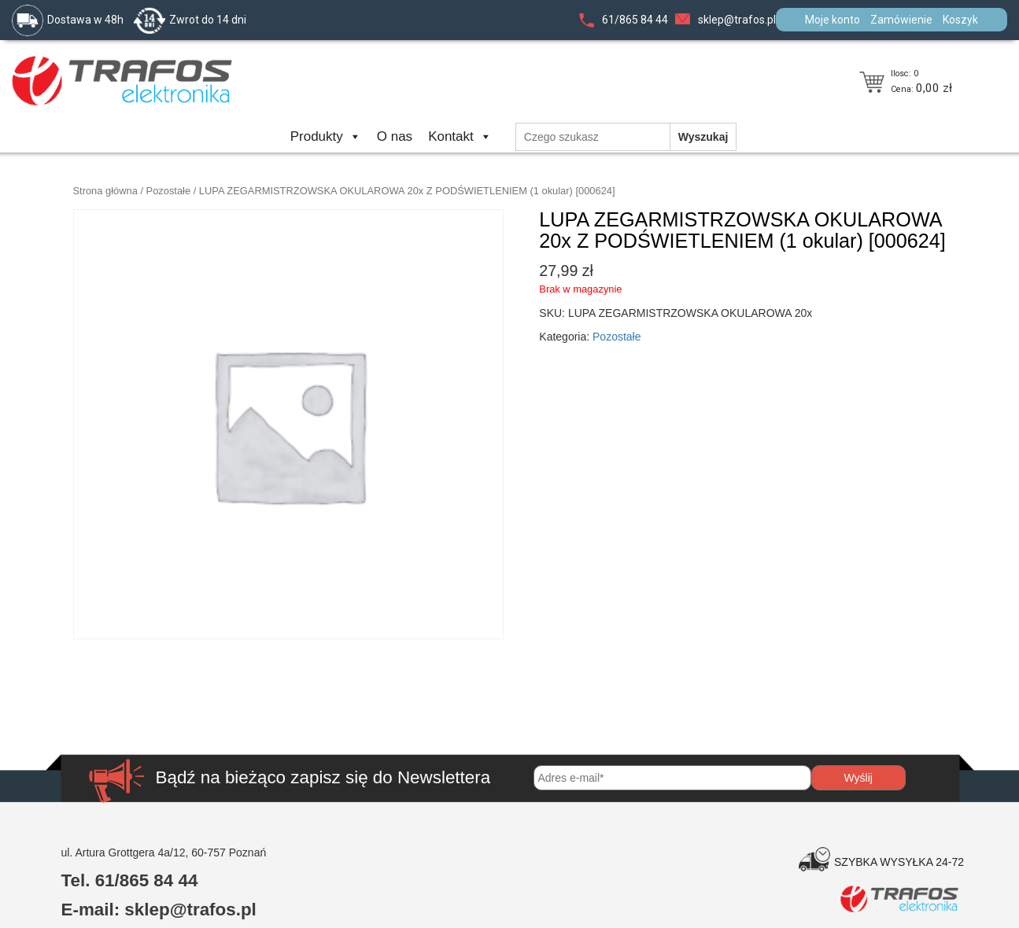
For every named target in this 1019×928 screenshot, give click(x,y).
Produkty (325, 136)
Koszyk (960, 19)
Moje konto (832, 19)
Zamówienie (901, 19)
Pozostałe (168, 191)
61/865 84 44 (635, 19)
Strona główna (105, 191)
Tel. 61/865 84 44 (129, 880)
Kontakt (460, 136)
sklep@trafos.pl (737, 19)
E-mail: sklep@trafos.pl (159, 909)
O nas (394, 136)
